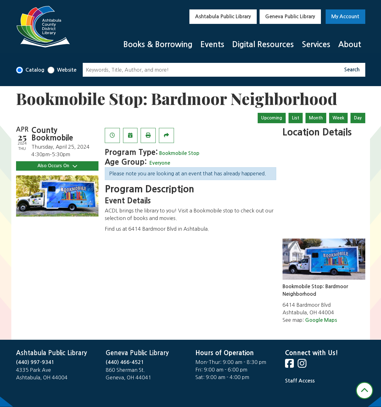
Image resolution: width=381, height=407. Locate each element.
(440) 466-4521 (125, 362)
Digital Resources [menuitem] (263, 44)
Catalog (34, 70)
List (295, 118)
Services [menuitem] (316, 44)
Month (316, 118)
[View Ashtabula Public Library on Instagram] (303, 365)
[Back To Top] (364, 390)
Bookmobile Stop (179, 153)
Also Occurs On (57, 165)
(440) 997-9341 (35, 362)
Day (358, 118)
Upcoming (271, 118)
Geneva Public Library (290, 16)
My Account (345, 16)
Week (338, 118)
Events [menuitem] (212, 44)
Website (66, 70)
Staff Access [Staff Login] (300, 380)
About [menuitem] (349, 44)
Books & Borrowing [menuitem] (158, 44)
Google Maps (321, 320)
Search (352, 69)
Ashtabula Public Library (223, 16)
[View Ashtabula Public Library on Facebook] (290, 365)
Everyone (159, 163)
